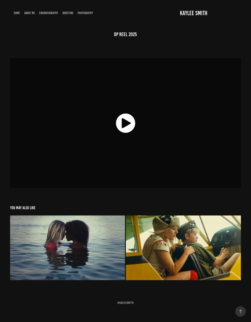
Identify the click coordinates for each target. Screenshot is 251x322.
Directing (67, 13)
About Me (29, 13)
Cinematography (48, 13)
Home (17, 13)
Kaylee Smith (193, 13)
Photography (85, 13)
